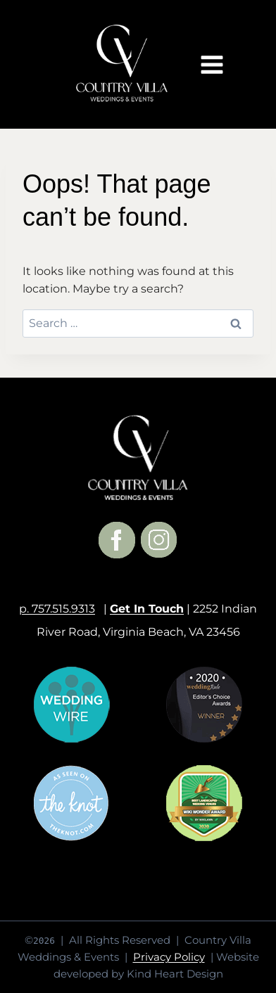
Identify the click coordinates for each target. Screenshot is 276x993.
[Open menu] (212, 64)
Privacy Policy (169, 956)
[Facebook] (117, 540)
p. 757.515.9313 (57, 608)
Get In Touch (147, 608)
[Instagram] (159, 540)
